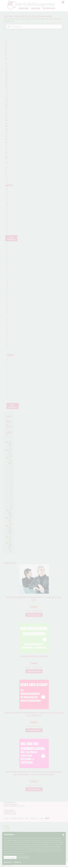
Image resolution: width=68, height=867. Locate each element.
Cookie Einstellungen (23, 857)
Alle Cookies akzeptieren (10, 857)
